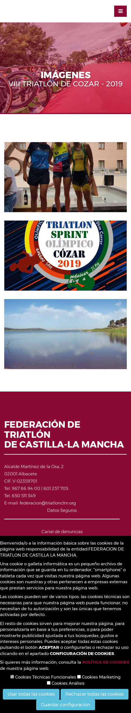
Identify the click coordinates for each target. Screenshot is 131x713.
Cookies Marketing (99, 677)
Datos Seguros (62, 510)
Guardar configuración (65, 704)
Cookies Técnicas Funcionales (43, 677)
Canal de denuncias (62, 531)
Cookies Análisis (65, 683)
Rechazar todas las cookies (94, 694)
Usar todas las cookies (31, 694)
